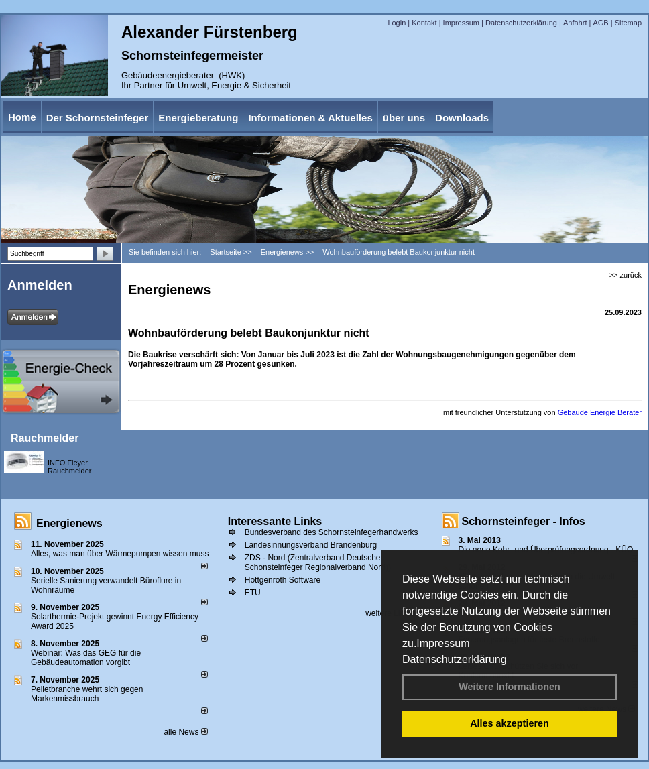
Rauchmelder (44, 438)
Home (22, 117)
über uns (404, 117)
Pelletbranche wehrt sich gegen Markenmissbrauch (87, 694)
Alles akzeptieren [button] (509, 723)
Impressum (442, 643)
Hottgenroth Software (282, 580)
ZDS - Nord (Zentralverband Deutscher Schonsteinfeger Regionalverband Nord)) (318, 562)
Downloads (462, 117)
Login (397, 23)
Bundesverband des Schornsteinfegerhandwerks (331, 532)
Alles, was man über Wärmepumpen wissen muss (120, 553)
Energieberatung (198, 117)
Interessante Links (275, 521)
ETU (253, 592)
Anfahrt (575, 23)
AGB (600, 23)
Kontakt (424, 23)
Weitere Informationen (509, 686)
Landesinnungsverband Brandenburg (311, 545)
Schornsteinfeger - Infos (523, 521)
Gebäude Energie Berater (600, 412)
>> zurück (625, 275)
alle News (185, 732)
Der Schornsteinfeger (97, 117)
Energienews (69, 523)
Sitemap (628, 23)
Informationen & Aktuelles (310, 117)
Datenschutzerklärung (454, 659)
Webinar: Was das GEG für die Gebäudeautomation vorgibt (86, 657)
